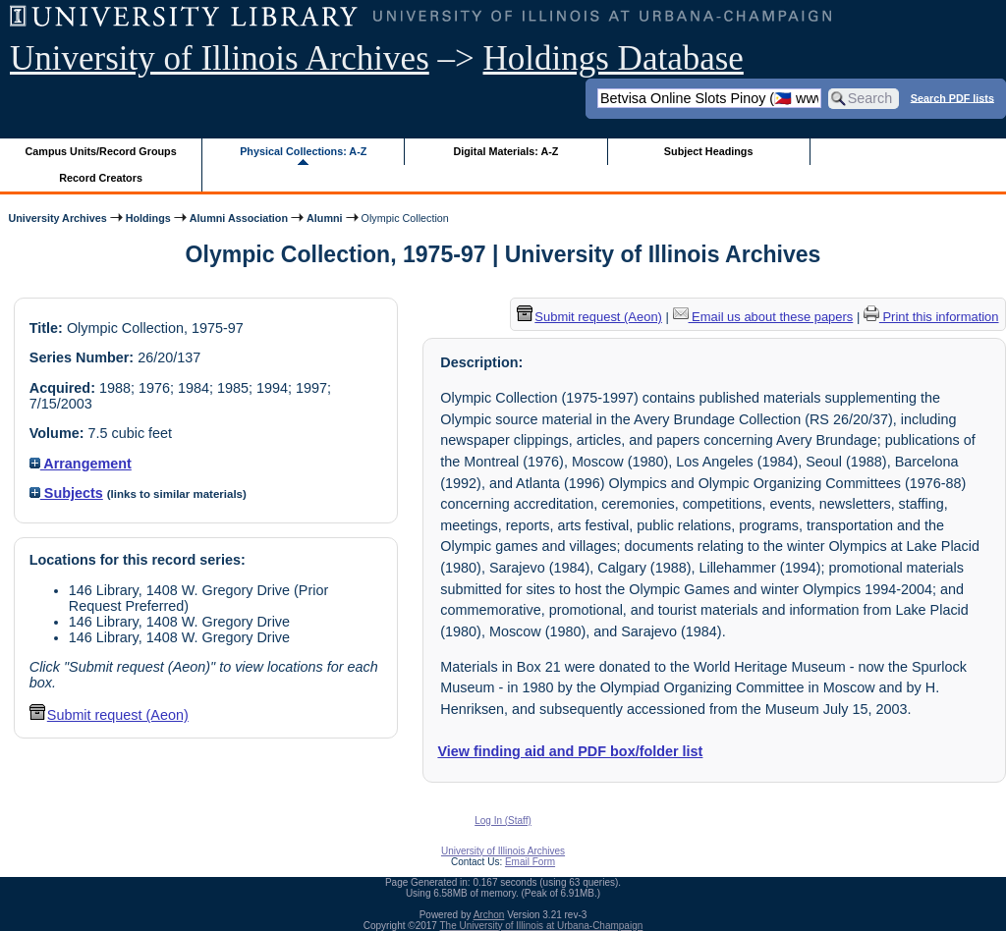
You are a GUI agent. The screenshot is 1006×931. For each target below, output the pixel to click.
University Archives (57, 218)
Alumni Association (239, 218)
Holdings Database (613, 58)
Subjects (66, 493)
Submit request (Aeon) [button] (109, 715)
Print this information (931, 316)
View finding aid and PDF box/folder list (569, 751)
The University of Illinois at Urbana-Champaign (541, 925)
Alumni (325, 218)
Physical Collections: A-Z (303, 151)
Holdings (148, 218)
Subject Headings (709, 151)
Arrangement (80, 463)
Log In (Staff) (503, 820)
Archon (489, 914)
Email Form (530, 861)
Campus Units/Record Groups (101, 151)
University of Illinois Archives (219, 58)
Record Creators (100, 178)
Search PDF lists (952, 97)
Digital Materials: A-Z (505, 151)
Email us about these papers (763, 316)
